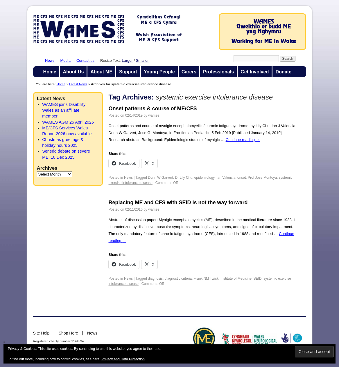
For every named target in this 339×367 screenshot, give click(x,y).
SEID (258, 278)
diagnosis (155, 278)
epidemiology (204, 178)
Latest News (78, 84)
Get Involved (255, 71)
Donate (283, 71)
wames (153, 115)
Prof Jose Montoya (262, 178)
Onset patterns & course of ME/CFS (153, 108)
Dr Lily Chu (183, 178)
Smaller (142, 60)
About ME (101, 71)
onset (241, 178)
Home (49, 71)
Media (65, 60)
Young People (159, 71)
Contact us (85, 60)
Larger (127, 60)
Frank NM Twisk (206, 278)
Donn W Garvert (160, 178)
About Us (73, 71)
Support (128, 71)
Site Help (41, 333)
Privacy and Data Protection (123, 359)
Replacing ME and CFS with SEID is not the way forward (178, 202)
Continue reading (243, 140)
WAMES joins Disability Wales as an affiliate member (63, 110)
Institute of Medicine (236, 278)
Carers (189, 71)
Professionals (218, 71)
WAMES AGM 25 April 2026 (68, 122)
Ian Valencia (225, 178)
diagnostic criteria (178, 278)
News (50, 60)
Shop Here (68, 333)
